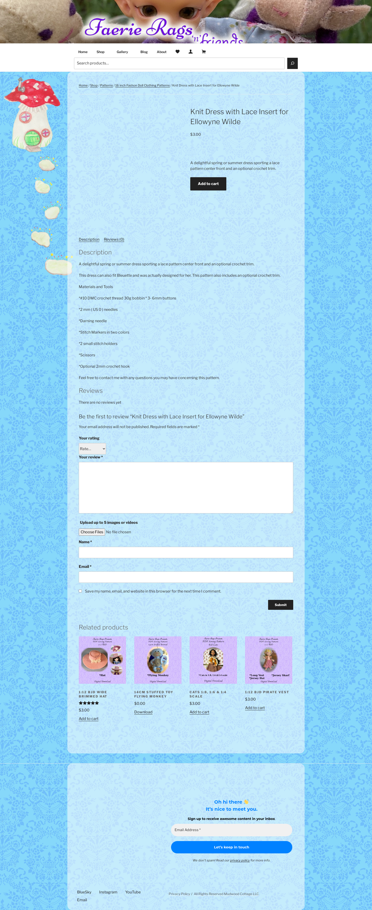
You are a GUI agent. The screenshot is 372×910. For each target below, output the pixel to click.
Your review (91, 457)
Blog (144, 52)
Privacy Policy (179, 894)
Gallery (125, 52)
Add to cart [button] (88, 718)
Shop (103, 52)
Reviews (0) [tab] (114, 239)
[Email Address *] (231, 830)
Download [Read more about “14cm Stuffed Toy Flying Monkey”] (143, 712)
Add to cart (208, 183)
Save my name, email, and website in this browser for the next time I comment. (153, 591)
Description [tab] (89, 239)
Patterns (106, 85)
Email (85, 566)
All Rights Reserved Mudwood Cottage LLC (226, 894)
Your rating (89, 438)
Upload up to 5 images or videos (109, 522)
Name (85, 542)
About (162, 52)
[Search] (292, 63)
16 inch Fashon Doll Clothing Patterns (142, 85)
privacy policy (240, 860)
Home (83, 52)
